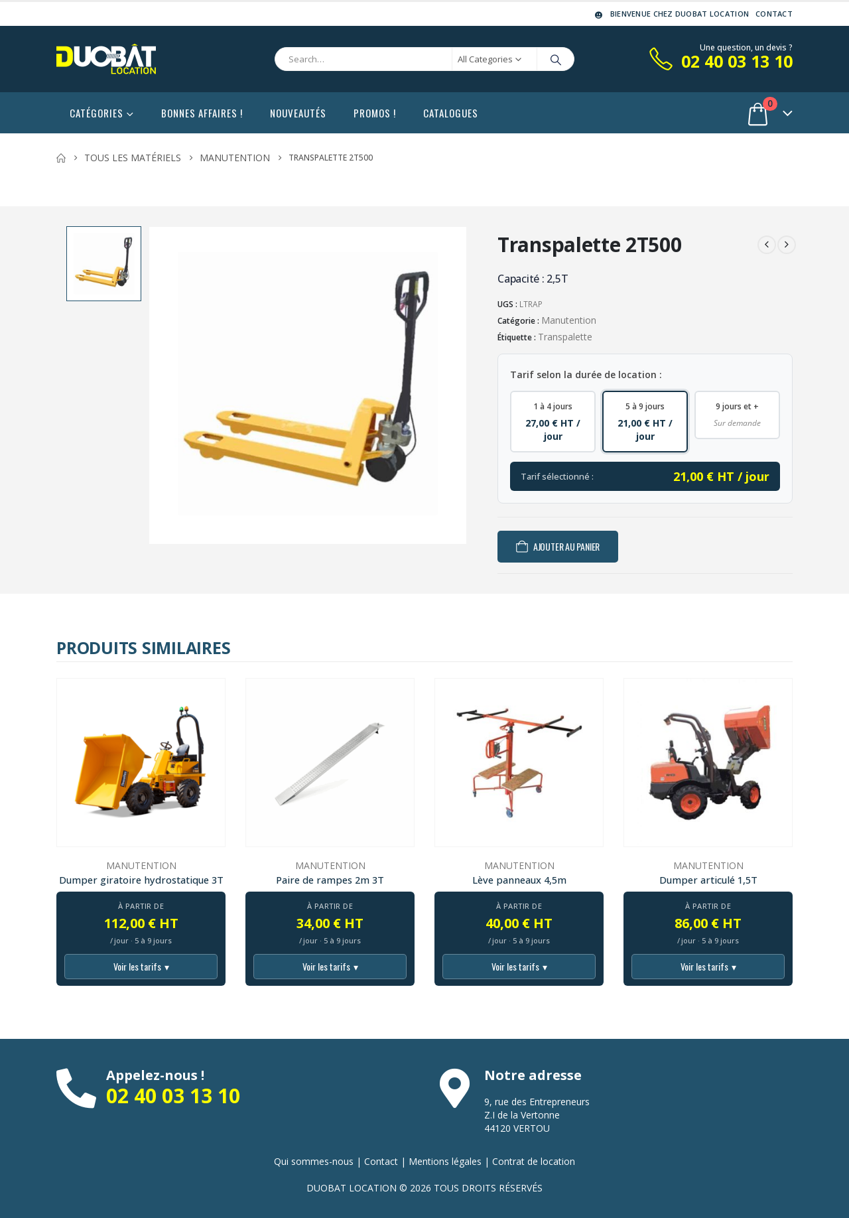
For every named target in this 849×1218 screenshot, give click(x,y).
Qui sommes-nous (314, 1161)
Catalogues (450, 112)
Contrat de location (533, 1161)
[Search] (555, 59)
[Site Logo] (106, 59)
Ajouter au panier (566, 546)
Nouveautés (298, 112)
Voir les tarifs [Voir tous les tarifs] (141, 967)
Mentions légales (445, 1161)
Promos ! (375, 112)
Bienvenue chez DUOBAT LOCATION (671, 14)
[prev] (766, 245)
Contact (774, 14)
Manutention (568, 320)
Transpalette (565, 336)
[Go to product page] (141, 762)
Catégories (96, 112)
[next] (786, 245)
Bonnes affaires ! (202, 112)
